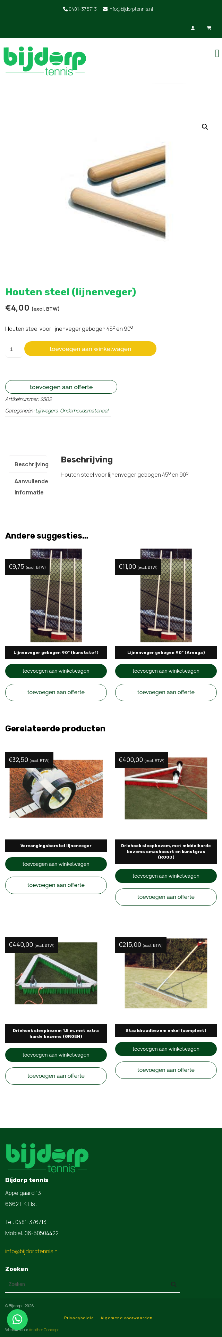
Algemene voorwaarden (127, 1317)
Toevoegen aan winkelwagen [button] (56, 671)
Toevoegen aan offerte (61, 387)
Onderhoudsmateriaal (84, 410)
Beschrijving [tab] (32, 464)
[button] (205, 127)
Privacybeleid (79, 1317)
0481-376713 (80, 9)
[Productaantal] (14, 349)
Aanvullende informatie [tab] (31, 486)
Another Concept (44, 1329)
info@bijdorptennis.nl (128, 9)
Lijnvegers (46, 410)
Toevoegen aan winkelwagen (90, 348)
